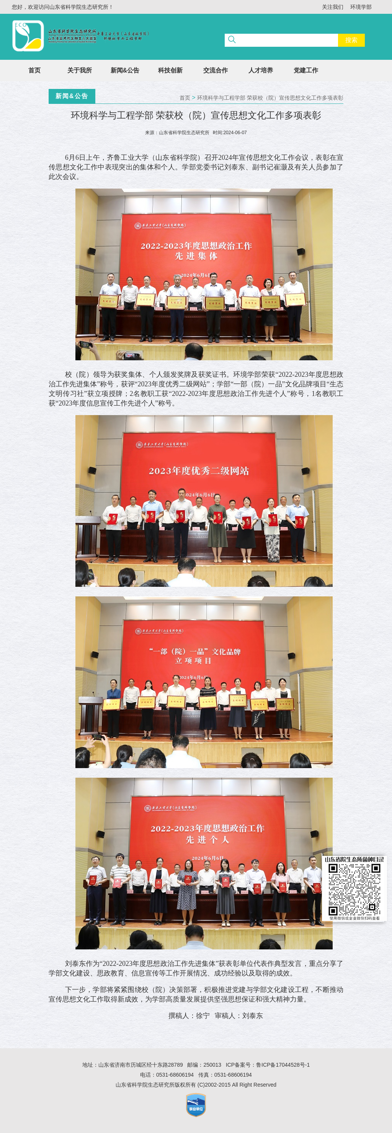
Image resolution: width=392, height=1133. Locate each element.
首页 (34, 70)
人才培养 (260, 70)
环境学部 (361, 7)
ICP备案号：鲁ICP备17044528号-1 (268, 1065)
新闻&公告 (125, 70)
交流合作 (215, 70)
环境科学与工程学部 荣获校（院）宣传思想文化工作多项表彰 (270, 98)
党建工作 (306, 70)
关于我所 (79, 70)
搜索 (351, 40)
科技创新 (170, 70)
